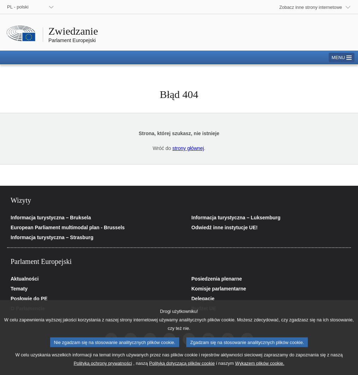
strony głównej (188, 148)
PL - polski (18, 7)
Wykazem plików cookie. (259, 370)
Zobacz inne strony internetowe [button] (310, 7)
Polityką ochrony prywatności (103, 370)
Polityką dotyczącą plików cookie (182, 370)
